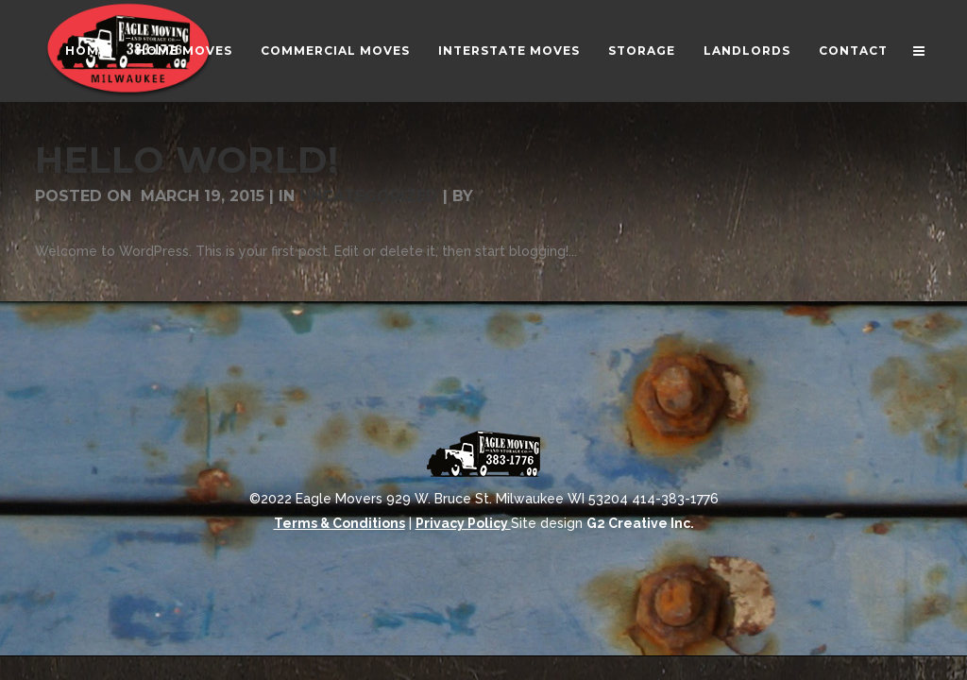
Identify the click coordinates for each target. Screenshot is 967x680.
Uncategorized (368, 196)
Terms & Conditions (339, 523)
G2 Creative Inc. (640, 523)
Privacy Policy (463, 523)
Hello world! (187, 160)
